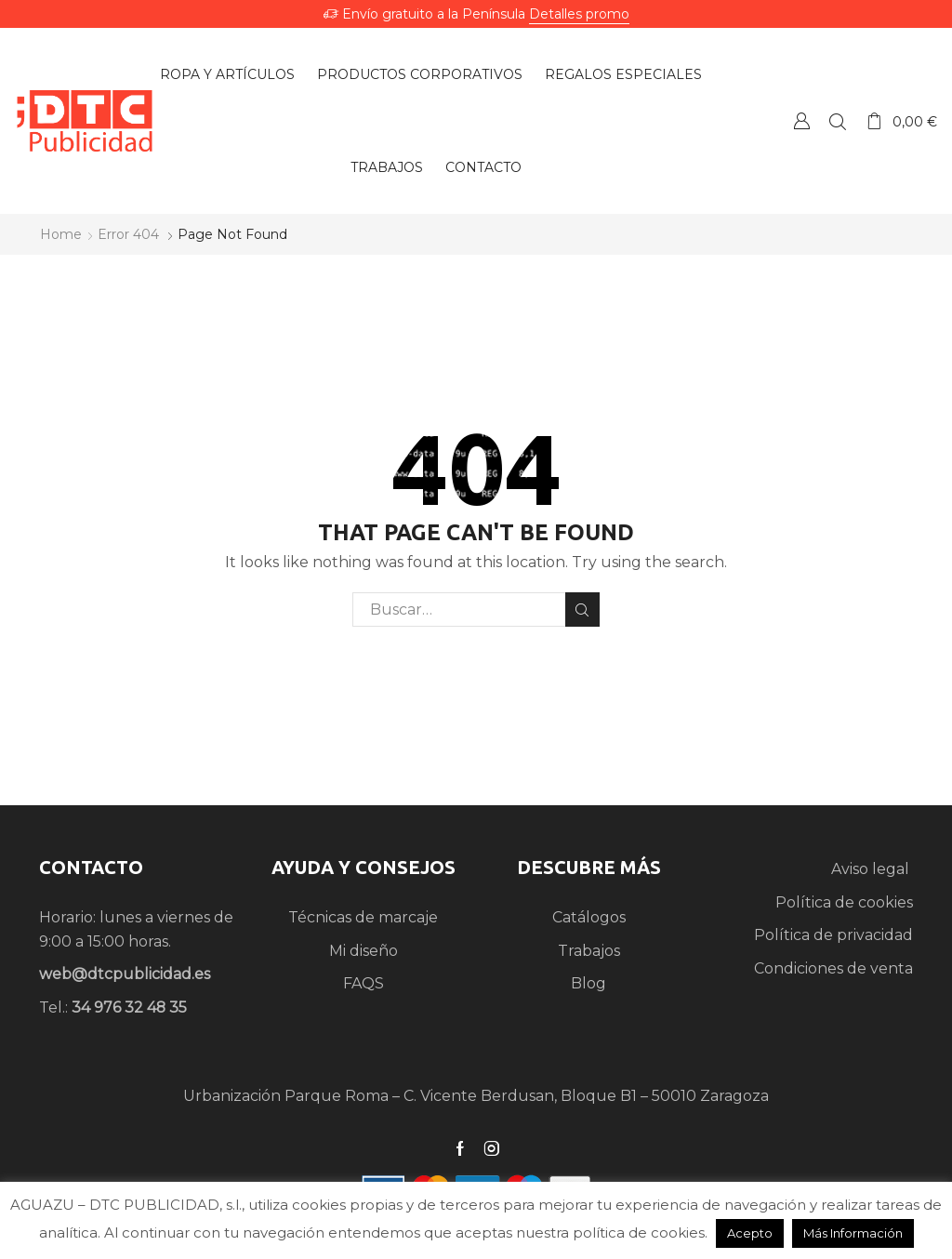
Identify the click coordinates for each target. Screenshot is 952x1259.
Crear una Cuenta (801, 120)
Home (61, 234)
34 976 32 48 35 (129, 1007)
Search (582, 609)
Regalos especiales (623, 74)
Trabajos (386, 167)
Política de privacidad (833, 935)
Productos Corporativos (419, 74)
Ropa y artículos (227, 74)
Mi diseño (363, 951)
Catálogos (589, 917)
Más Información (853, 1233)
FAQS (363, 983)
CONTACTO (91, 867)
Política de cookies (844, 902)
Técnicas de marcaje (363, 917)
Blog (588, 983)
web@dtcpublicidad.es (124, 974)
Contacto (483, 167)
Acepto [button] (750, 1233)
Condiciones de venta (833, 968)
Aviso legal (872, 869)
